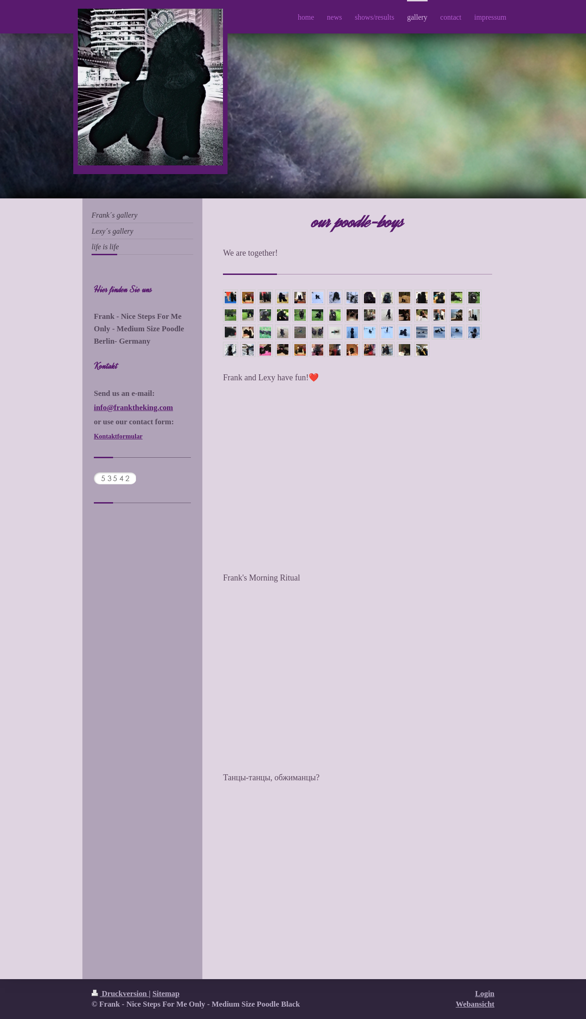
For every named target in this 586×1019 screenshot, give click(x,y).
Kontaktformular (118, 436)
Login (484, 993)
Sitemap (165, 993)
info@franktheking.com (133, 407)
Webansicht (475, 1004)
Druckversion (120, 993)
